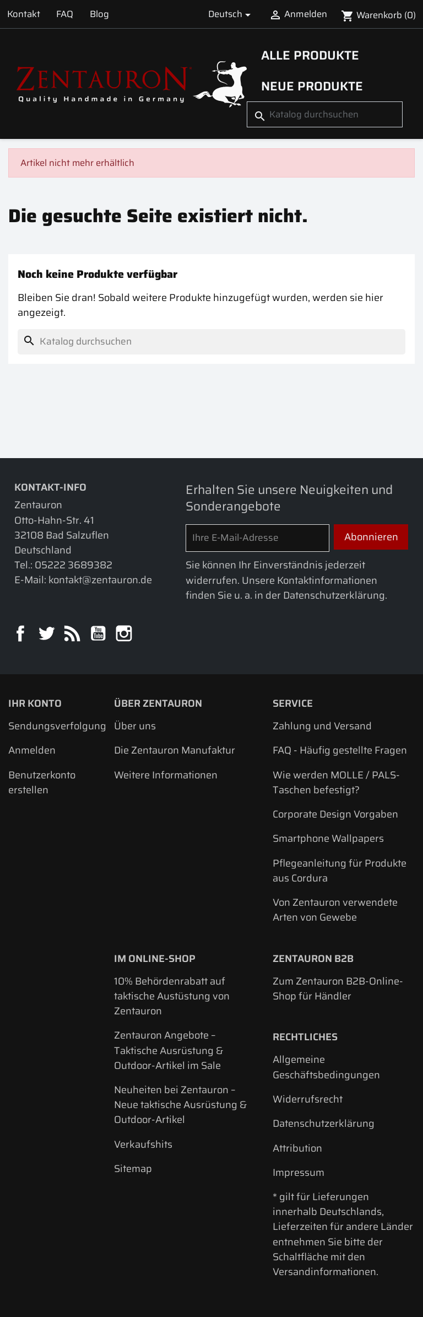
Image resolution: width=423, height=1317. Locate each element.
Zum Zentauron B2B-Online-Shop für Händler (338, 988)
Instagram (125, 634)
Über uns (135, 726)
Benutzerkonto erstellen (41, 782)
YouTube (99, 634)
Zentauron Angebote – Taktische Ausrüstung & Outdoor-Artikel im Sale (168, 1050)
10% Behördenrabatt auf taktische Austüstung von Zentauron (172, 996)
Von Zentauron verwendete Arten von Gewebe (335, 909)
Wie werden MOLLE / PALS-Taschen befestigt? (336, 782)
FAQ (64, 14)
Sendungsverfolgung (57, 726)
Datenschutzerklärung (324, 1123)
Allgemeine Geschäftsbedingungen (326, 1066)
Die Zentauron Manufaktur (174, 750)
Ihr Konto (35, 703)
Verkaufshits (143, 1144)
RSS (73, 634)
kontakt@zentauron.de (100, 580)
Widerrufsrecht (308, 1099)
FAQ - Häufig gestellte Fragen (340, 750)
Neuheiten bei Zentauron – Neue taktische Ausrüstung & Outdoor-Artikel (180, 1104)
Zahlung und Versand (322, 726)
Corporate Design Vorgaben (335, 814)
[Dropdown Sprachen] (232, 14)
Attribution (297, 1148)
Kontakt (23, 14)
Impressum (298, 1172)
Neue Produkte (312, 86)
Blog (99, 14)
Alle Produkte (310, 55)
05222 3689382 (73, 565)
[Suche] (325, 114)
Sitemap (133, 1168)
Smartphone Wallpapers (328, 838)
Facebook (21, 634)
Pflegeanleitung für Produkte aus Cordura (339, 870)
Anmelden (32, 750)
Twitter (47, 634)
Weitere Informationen (166, 775)
